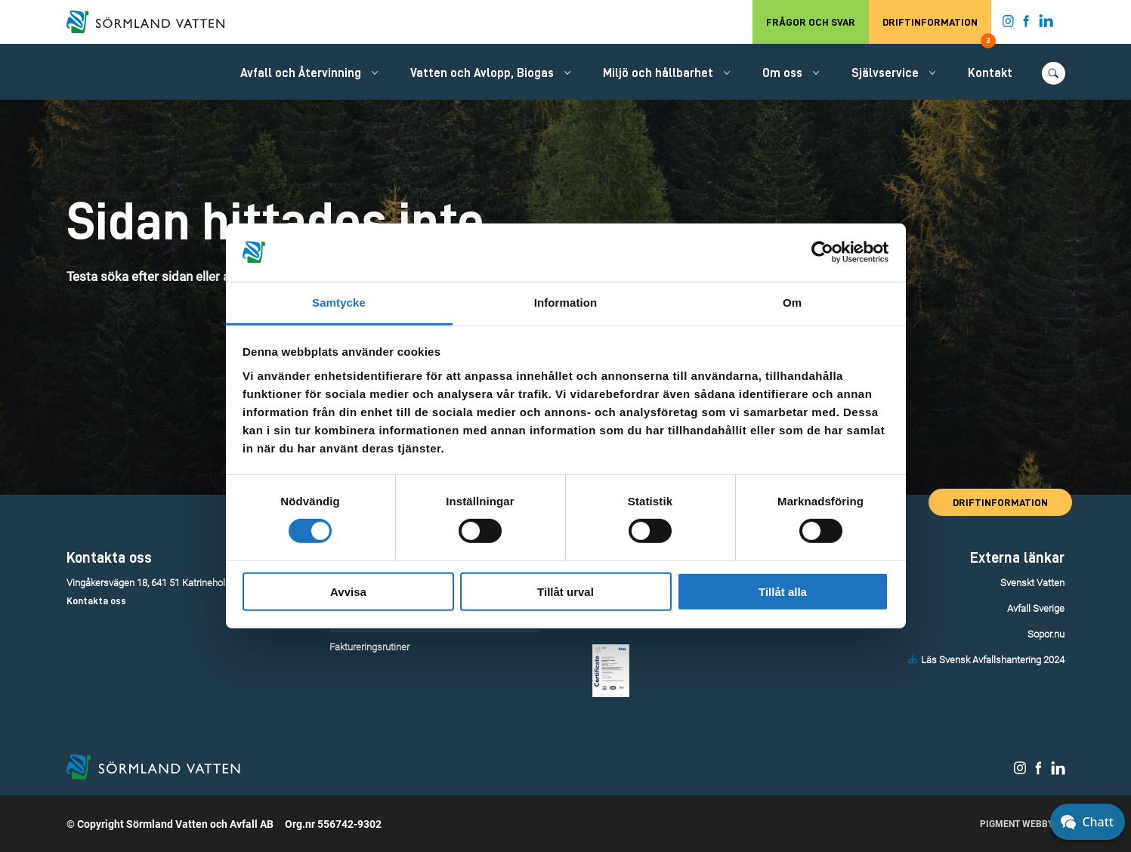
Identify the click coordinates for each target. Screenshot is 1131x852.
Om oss (782, 73)
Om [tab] (792, 302)
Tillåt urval (565, 591)
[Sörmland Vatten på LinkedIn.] (1046, 24)
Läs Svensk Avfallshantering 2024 (993, 659)
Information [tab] (566, 302)
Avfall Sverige (1036, 608)
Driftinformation (936, 30)
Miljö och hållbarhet (658, 73)
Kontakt (990, 73)
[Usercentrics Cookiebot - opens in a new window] (822, 252)
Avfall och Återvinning (300, 73)
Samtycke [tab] (339, 302)
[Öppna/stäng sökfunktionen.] (1053, 73)
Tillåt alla (783, 591)
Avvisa (348, 591)
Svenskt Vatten (1032, 582)
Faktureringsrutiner (369, 647)
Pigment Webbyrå (1022, 824)
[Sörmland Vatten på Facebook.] (1026, 24)
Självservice (885, 73)
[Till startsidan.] (153, 22)
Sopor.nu (1046, 634)
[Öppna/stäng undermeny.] (375, 72)
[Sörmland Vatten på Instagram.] (1009, 24)
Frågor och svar (810, 22)
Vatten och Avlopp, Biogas (482, 73)
